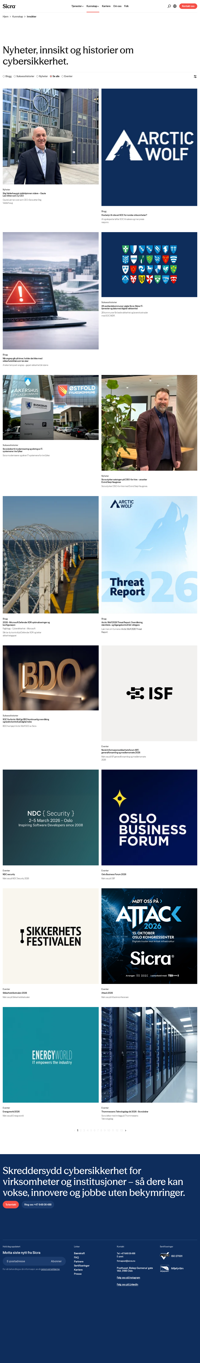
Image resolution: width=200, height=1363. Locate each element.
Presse (78, 1274)
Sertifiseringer (81, 1265)
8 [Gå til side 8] (101, 1130)
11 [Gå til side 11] (113, 1130)
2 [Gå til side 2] (81, 1130)
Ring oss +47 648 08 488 (37, 1204)
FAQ (76, 1257)
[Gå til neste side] (126, 1131)
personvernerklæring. (50, 1269)
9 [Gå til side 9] (105, 1130)
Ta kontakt (10, 1204)
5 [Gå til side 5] (91, 1130)
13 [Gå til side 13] (121, 1130)
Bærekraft (79, 1253)
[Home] (9, 6)
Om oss (117, 6)
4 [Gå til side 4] (88, 1130)
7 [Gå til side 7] (98, 1130)
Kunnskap (17, 16)
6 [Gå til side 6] (94, 1130)
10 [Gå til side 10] (108, 1130)
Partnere (78, 1261)
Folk (126, 6)
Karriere (106, 6)
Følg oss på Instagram (128, 1277)
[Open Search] (169, 6)
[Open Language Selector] (175, 6)
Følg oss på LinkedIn (127, 1284)
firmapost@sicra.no (126, 1261)
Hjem (5, 16)
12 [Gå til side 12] (117, 1130)
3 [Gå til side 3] (84, 1130)
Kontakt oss (188, 6)
